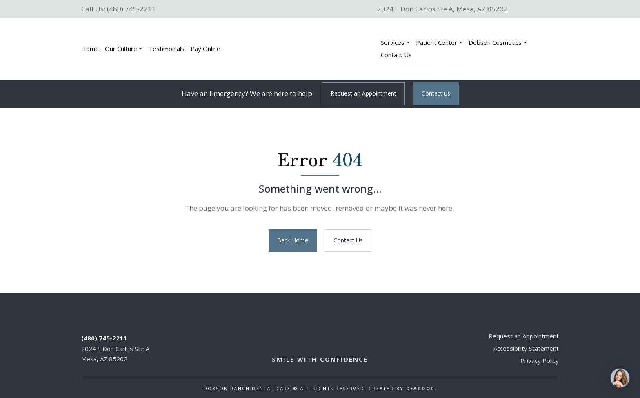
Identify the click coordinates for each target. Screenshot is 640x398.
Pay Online (205, 48)
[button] (363, 93)
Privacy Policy (539, 360)
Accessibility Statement (526, 348)
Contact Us (396, 55)
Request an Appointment (524, 336)
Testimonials (166, 48)
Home (90, 48)
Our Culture (121, 48)
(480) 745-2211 (131, 8)
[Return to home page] (306, 48)
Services (392, 42)
